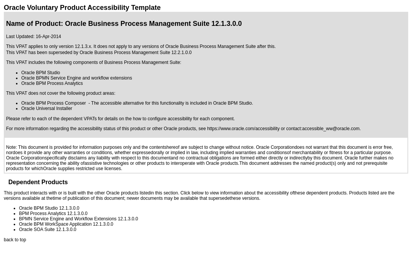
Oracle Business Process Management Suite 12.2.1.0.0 (135, 52)
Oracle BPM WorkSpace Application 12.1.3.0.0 (66, 224)
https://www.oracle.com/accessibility (243, 128)
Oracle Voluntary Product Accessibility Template (82, 7)
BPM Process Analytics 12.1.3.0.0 (53, 213)
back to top (15, 239)
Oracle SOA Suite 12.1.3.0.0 (47, 229)
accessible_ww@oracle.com (331, 128)
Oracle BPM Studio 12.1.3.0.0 (49, 208)
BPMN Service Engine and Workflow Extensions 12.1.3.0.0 (78, 218)
